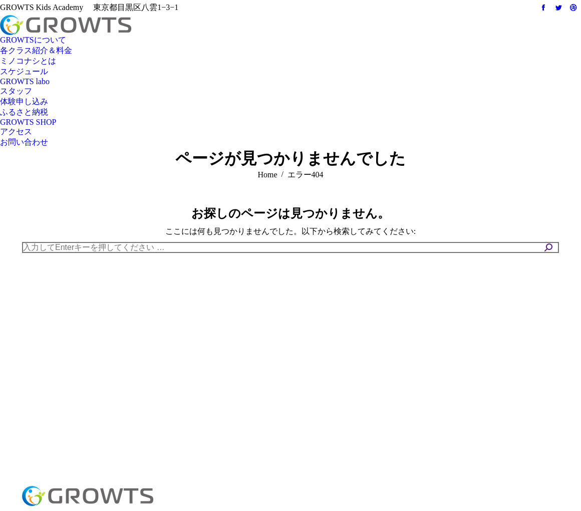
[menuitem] (33, 40)
